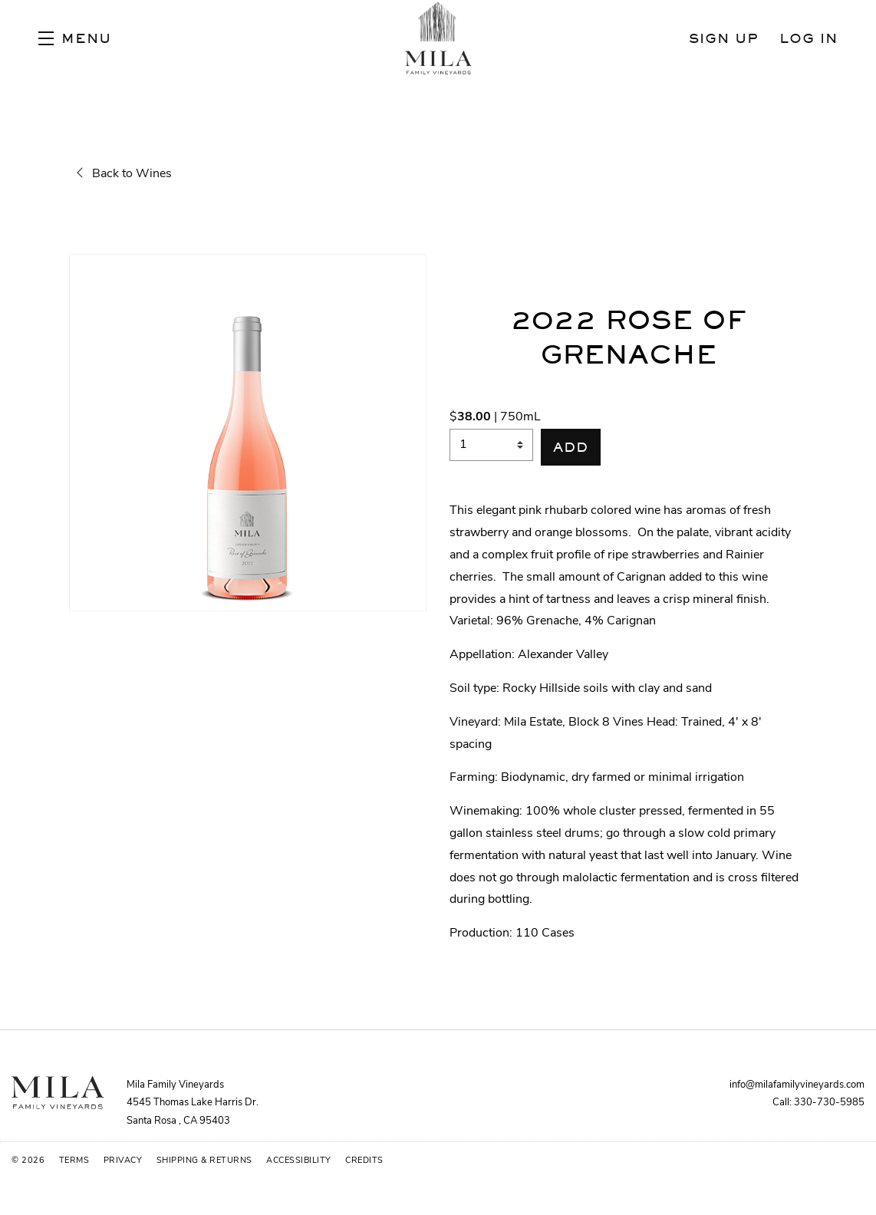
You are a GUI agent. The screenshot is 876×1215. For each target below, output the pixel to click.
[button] (74, 38)
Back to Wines (124, 174)
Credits (364, 1161)
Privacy (124, 1161)
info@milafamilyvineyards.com (796, 1085)
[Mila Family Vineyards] (58, 1092)
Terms (75, 1161)
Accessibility (300, 1161)
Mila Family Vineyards (438, 38)
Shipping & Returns (205, 1161)
